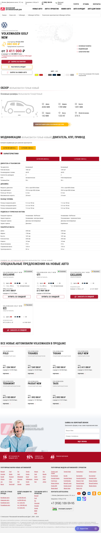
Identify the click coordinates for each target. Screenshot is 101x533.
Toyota (27, 471)
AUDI (35, 513)
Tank (35, 474)
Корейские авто (5, 502)
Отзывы (86, 4)
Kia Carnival (92, 476)
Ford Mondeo (67, 481)
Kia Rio (65, 476)
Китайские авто (5, 497)
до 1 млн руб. (21, 502)
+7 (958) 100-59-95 (47, 3)
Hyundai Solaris (55, 478)
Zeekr (44, 479)
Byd (18, 482)
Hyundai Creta (93, 478)
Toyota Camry (92, 471)
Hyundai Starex (68, 478)
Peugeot (11, 477)
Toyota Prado (67, 471)
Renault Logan (67, 483)
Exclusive (76, 274)
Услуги (76, 4)
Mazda (44, 474)
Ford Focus (54, 481)
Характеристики (84, 52)
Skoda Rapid (54, 488)
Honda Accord (67, 486)
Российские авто (5, 505)
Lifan (10, 479)
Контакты (96, 4)
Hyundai (3, 474)
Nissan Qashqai (93, 481)
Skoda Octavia (92, 486)
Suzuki (2, 477)
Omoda (19, 484)
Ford (10, 471)
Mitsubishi (20, 477)
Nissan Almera (55, 483)
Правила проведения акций (40, 520)
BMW (35, 511)
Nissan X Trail (80, 481)
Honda (27, 474)
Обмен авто (66, 9)
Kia (18, 471)
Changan (19, 479)
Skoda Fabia (67, 488)
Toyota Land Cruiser (54, 472)
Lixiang (28, 484)
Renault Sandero (93, 483)
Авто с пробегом (52, 9)
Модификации (83, 49)
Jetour (44, 482)
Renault (3, 471)
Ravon (2, 484)
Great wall (11, 484)
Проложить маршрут (65, 509)
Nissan (36, 471)
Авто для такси (94, 9)
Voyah (27, 482)
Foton (10, 482)
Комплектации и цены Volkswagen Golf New (49, 124)
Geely (35, 477)
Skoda (10, 474)
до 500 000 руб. (21, 497)
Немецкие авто (5, 500)
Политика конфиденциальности (59, 523)
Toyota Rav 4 (79, 471)
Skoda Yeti (79, 488)
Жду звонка (82, 441)
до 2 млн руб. (21, 508)
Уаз (44, 471)
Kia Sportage (54, 476)
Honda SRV (54, 486)
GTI (4, 308)
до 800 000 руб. (21, 500)
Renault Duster (80, 483)
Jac (2, 482)
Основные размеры (85, 46)
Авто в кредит (79, 9)
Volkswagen (29, 479)
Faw (35, 482)
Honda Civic (79, 486)
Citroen (2, 479)
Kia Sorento (79, 476)
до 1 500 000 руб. (22, 505)
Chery (44, 477)
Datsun (36, 479)
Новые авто (37, 9)
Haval (27, 477)
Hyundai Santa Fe (81, 478)
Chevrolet (36, 503)
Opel (18, 474)
